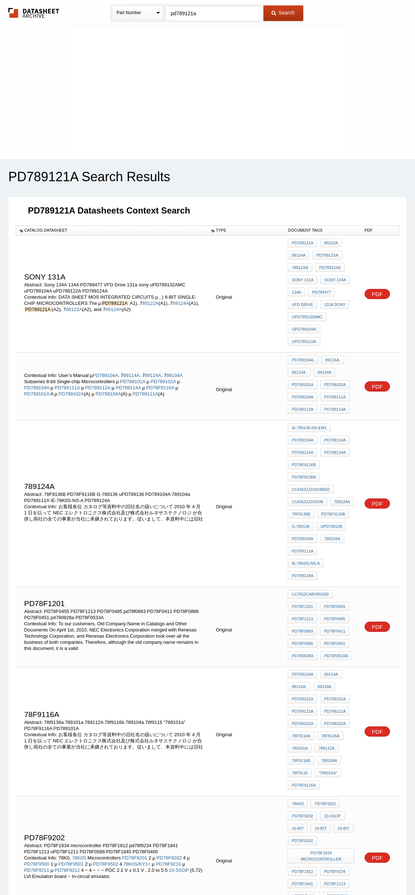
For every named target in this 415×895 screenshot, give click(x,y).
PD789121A (302, 243)
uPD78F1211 (304, 740)
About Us (342, 870)
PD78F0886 (302, 535)
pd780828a (302, 545)
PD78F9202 (169, 707)
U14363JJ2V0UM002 (311, 421)
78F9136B (301, 441)
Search (283, 13)
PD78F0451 (333, 535)
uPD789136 (329, 451)
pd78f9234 (333, 720)
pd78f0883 (302, 525)
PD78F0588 (335, 740)
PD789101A (133, 342)
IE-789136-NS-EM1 (309, 382)
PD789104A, (106, 336)
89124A (181, 287)
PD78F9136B (337, 412)
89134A (174, 336)
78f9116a (301, 610)
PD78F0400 (333, 749)
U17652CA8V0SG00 (310, 496)
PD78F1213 (302, 516)
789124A (340, 431)
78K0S (79, 707)
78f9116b (301, 629)
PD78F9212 (66, 720)
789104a (330, 461)
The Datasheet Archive (33, 13)
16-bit (319, 685)
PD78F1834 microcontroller (322, 707)
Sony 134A (333, 272)
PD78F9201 (134, 707)
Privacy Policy (136, 870)
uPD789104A (304, 311)
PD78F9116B (304, 412)
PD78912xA (326, 252)
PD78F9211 (37, 720)
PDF (377, 278)
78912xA (300, 262)
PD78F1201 (302, 506)
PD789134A (333, 402)
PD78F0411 (333, 525)
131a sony (333, 292)
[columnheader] (112, 230)
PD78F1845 (302, 749)
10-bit (298, 685)
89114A (329, 561)
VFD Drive (302, 292)
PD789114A (129, 348)
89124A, (153, 336)
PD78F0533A (334, 545)
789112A (325, 620)
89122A (150, 287)
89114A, (132, 336)
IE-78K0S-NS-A (336, 470)
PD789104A (37, 348)
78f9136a (328, 610)
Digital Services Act (278, 870)
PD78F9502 (105, 714)
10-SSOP (179, 720)
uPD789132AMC (307, 301)
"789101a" (326, 639)
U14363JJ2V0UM (307, 431)
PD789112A (98, 348)
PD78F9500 (36, 714)
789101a (300, 620)
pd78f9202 (302, 694)
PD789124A (328, 262)
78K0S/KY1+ (137, 714)
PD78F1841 (302, 730)
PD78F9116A (161, 348)
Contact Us (315, 870)
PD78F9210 (169, 714)
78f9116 (299, 639)
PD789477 (319, 282)
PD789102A (164, 342)
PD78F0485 (333, 516)
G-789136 (300, 451)
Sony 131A (302, 272)
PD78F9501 (70, 714)
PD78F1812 (302, 720)
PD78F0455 (333, 506)
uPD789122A (337, 311)
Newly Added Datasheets (88, 870)
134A (296, 282)
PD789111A (68, 348)
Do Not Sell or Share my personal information (203, 870)
